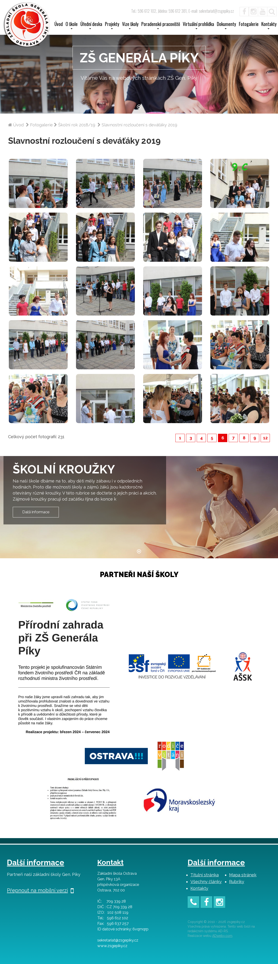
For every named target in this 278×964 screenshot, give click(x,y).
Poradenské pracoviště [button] (160, 25)
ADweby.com (222, 936)
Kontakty (199, 888)
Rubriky (236, 881)
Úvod (58, 24)
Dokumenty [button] (226, 25)
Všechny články (206, 881)
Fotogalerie (249, 24)
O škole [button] (72, 25)
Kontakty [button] (269, 25)
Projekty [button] (112, 25)
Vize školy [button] (130, 25)
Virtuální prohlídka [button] (198, 25)
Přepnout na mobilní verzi (40, 890)
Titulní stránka (204, 874)
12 (265, 437)
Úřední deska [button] (91, 25)
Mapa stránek (242, 874)
